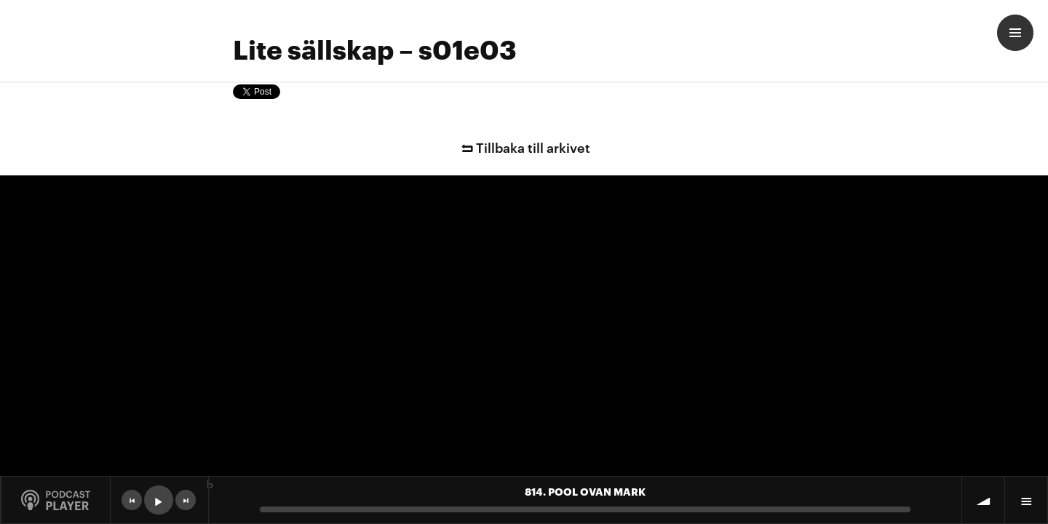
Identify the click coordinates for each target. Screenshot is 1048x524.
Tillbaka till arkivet (524, 147)
